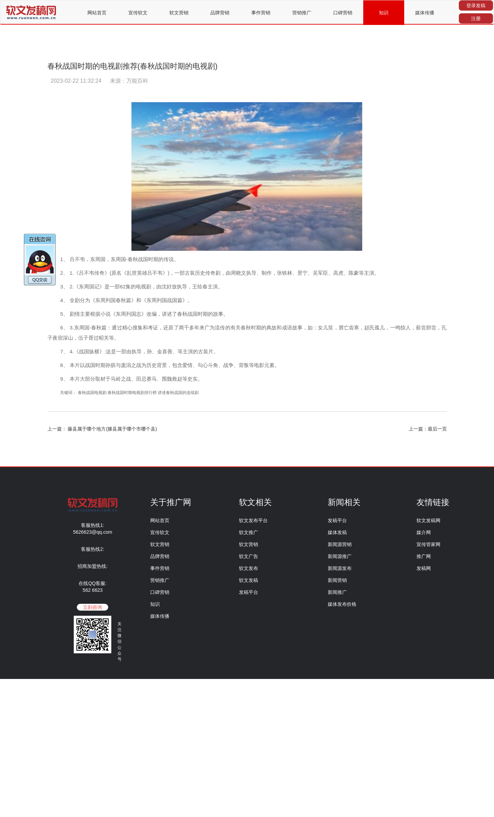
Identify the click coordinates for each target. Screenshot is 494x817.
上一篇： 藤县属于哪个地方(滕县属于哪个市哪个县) (102, 429)
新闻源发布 (340, 568)
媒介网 (424, 532)
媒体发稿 (337, 532)
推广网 (424, 556)
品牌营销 (219, 12)
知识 (384, 12)
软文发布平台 (253, 520)
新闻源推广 (340, 556)
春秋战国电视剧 (93, 392)
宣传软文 (137, 12)
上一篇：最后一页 (428, 429)
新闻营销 (337, 580)
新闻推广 (337, 592)
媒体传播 (424, 12)
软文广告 (248, 556)
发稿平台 (248, 592)
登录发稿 (475, 5)
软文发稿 (248, 580)
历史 (200, 273)
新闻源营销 (340, 544)
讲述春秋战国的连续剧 (178, 392)
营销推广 (301, 12)
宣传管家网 (428, 544)
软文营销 (178, 12)
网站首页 (97, 12)
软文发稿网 (428, 520)
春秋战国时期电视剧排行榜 (132, 392)
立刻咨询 (92, 607)
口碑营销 (342, 12)
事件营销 (260, 12)
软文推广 (248, 532)
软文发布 (248, 568)
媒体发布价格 (342, 604)
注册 (476, 18)
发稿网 (424, 568)
